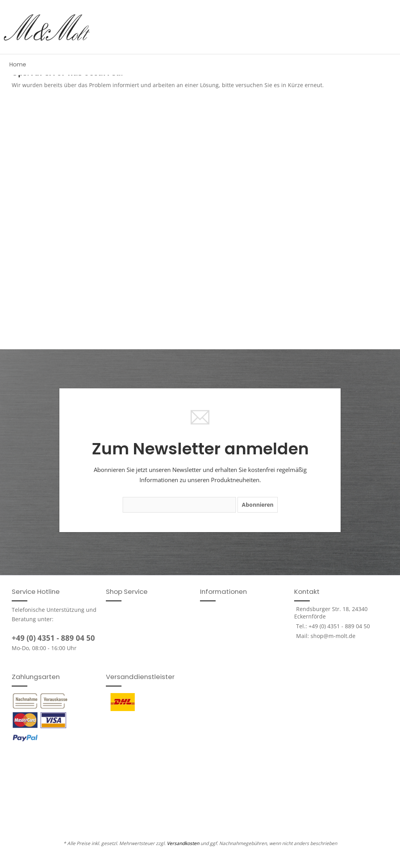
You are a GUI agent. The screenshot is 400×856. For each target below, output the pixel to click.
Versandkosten (183, 843)
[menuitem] (18, 64)
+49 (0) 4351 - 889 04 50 (53, 638)
